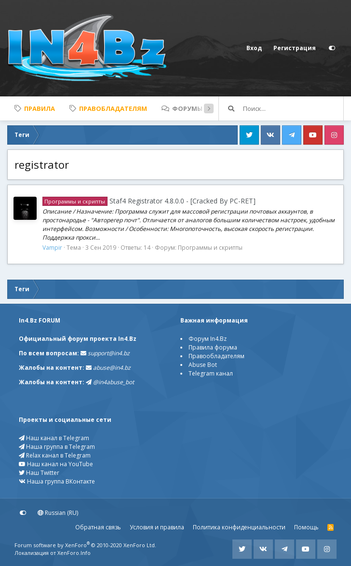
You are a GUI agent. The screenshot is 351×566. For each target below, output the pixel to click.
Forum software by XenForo (85, 545)
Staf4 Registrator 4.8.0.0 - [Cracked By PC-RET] (149, 200)
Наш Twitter (39, 473)
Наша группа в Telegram (57, 447)
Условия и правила (157, 527)
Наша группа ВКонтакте (57, 481)
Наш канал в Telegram (54, 438)
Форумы (187, 108)
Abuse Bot (203, 365)
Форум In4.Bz (208, 339)
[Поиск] (293, 108)
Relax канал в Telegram (55, 455)
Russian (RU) (58, 513)
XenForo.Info (74, 552)
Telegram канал (211, 373)
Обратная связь (98, 527)
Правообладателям (216, 356)
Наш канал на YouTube (56, 464)
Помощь (306, 527)
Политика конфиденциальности (239, 527)
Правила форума (213, 347)
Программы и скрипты (210, 247)
